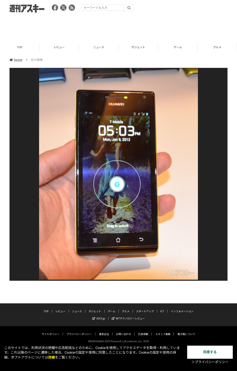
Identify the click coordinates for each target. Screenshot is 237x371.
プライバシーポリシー (79, 330)
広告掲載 (143, 330)
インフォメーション (182, 307)
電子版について (186, 330)
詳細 (51, 357)
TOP (19, 47)
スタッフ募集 (162, 330)
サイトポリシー (51, 330)
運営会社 (104, 330)
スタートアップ (145, 307)
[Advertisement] (118, 26)
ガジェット (138, 47)
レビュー (59, 47)
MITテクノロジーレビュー (128, 314)
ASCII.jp (98, 314)
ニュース (98, 47)
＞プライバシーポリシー (210, 362)
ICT (162, 307)
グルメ (217, 47)
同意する (210, 352)
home (16, 59)
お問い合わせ (123, 330)
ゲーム (178, 47)
